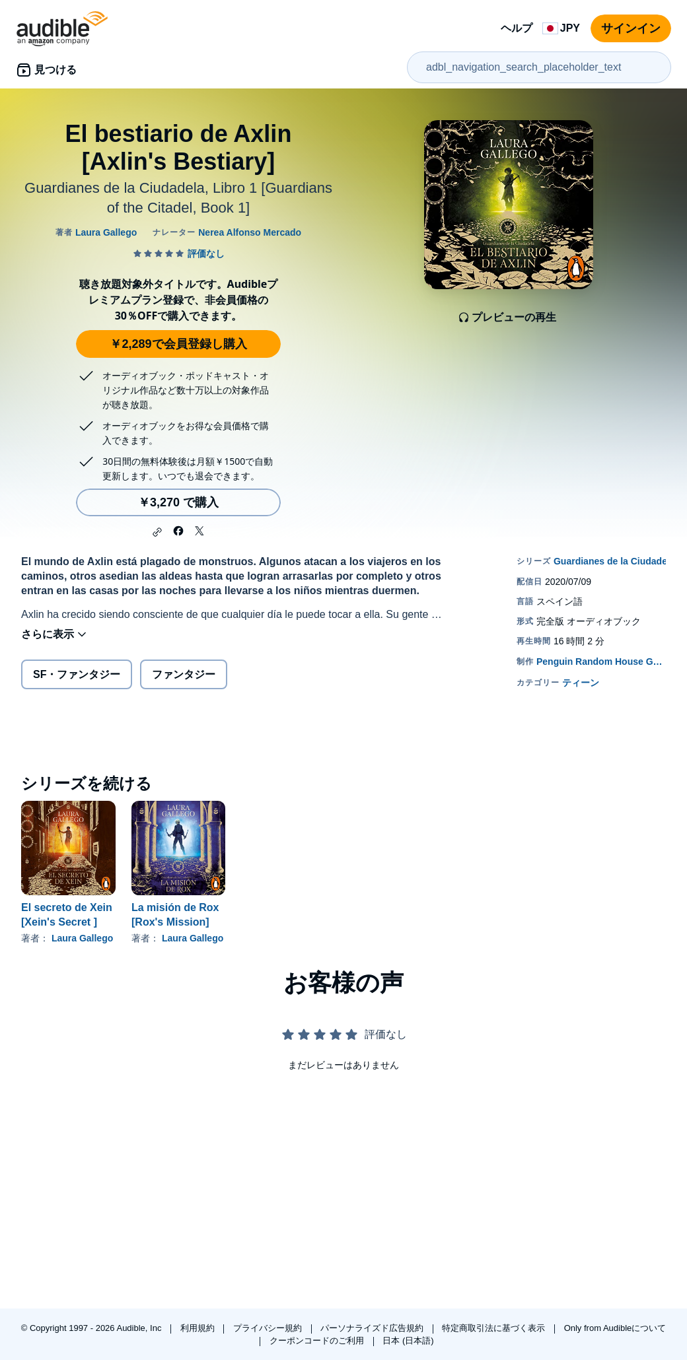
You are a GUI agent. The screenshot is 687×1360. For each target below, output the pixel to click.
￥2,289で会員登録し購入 (178, 344)
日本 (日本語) (407, 1340)
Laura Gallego (82, 938)
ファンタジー (183, 674)
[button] (157, 532)
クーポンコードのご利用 (318, 1340)
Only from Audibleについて (615, 1328)
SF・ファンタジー (76, 674)
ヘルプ (516, 28)
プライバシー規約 (269, 1328)
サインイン (631, 28)
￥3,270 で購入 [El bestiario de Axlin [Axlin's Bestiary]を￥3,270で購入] (178, 502)
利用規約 (198, 1328)
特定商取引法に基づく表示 (495, 1328)
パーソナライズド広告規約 (373, 1328)
